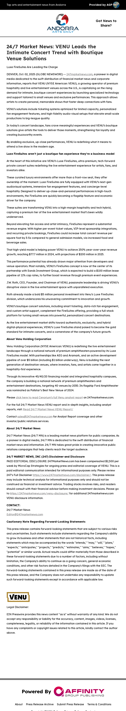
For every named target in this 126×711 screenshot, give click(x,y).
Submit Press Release (70, 704)
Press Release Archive (40, 704)
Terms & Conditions (99, 704)
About (19, 704)
